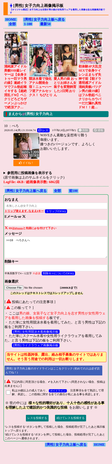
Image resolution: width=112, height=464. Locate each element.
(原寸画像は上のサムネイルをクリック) (34, 175)
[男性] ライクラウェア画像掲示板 (35, 345)
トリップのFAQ (56, 211)
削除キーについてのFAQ (58, 273)
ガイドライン (58, 390)
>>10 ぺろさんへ (56, 247)
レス (43, 130)
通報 (98, 130)
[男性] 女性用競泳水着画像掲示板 (35, 331)
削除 (83, 130)
